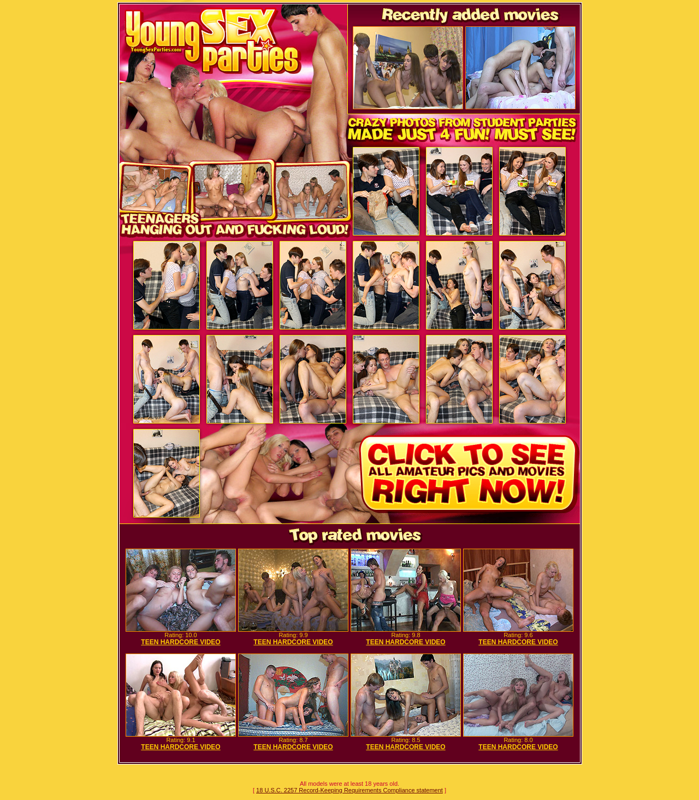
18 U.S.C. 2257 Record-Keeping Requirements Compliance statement (349, 790)
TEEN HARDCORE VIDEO (180, 642)
